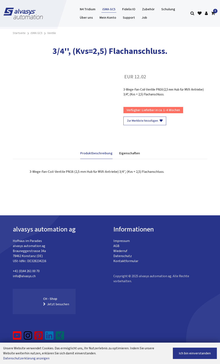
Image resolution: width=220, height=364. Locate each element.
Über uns (86, 17)
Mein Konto (108, 17)
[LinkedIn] (49, 337)
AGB (116, 246)
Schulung (168, 9)
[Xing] (60, 337)
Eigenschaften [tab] (129, 153)
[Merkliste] (199, 13)
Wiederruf (120, 251)
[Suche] (192, 13)
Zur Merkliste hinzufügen (145, 121)
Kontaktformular (125, 261)
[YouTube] (17, 337)
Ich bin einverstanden (195, 353)
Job (144, 17)
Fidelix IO (128, 9)
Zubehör (148, 9)
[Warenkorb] (213, 13)
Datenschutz (122, 256)
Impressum (121, 241)
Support (129, 17)
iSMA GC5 (108, 9)
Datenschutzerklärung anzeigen (26, 358)
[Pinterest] (38, 337)
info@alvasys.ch (24, 276)
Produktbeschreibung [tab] (96, 153)
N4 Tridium (88, 9)
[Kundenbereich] (206, 13)
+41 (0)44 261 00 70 (26, 271)
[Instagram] (27, 337)
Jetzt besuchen (56, 304)
